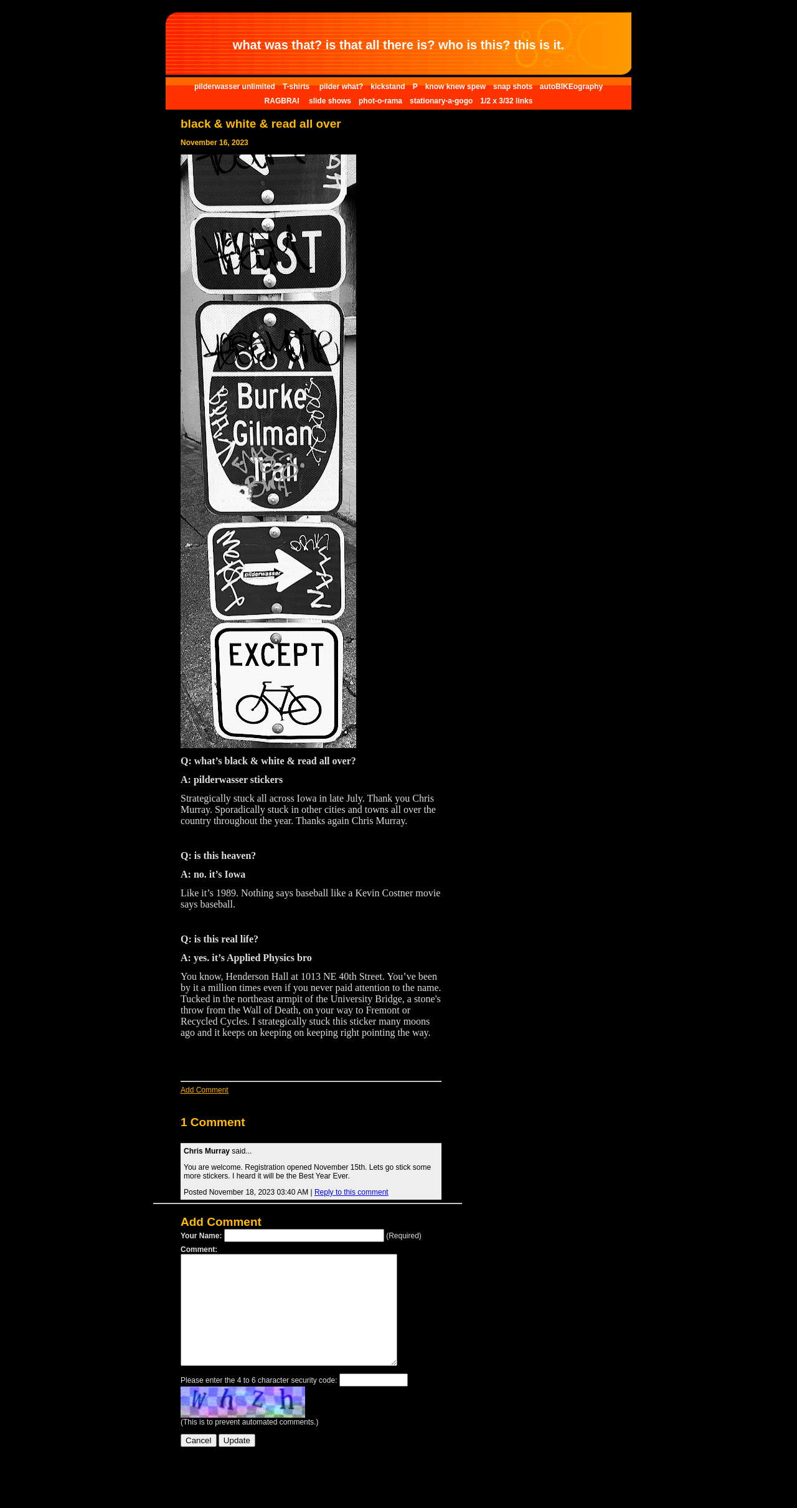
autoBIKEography (571, 86)
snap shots (514, 86)
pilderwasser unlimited (234, 86)
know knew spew (455, 86)
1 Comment (213, 1122)
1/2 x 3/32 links (506, 101)
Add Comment (205, 1090)
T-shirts (297, 86)
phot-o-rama (380, 101)
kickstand (387, 86)
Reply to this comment (351, 1192)
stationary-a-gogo (441, 101)
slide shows (330, 101)
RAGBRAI (283, 101)
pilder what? (341, 86)
